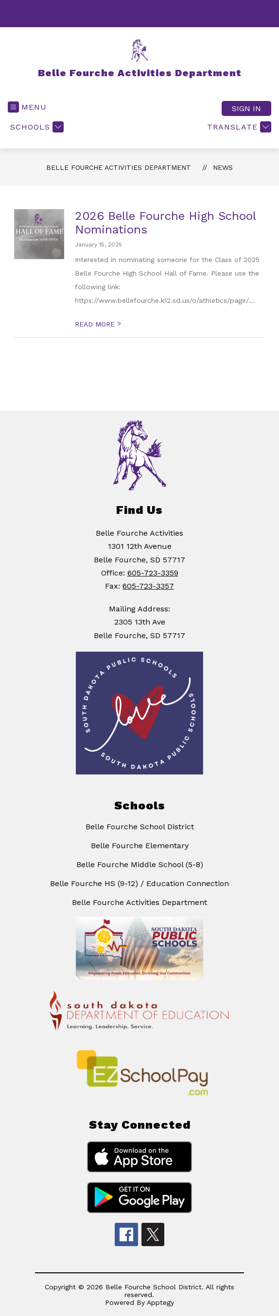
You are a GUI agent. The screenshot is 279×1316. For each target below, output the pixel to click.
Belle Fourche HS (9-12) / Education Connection (139, 883)
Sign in (246, 108)
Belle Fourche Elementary (140, 845)
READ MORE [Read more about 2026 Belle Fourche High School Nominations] (98, 324)
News (223, 167)
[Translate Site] (238, 127)
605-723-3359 (152, 572)
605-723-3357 (148, 586)
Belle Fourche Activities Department (118, 167)
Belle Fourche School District (140, 826)
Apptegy (160, 1302)
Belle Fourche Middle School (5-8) (139, 864)
